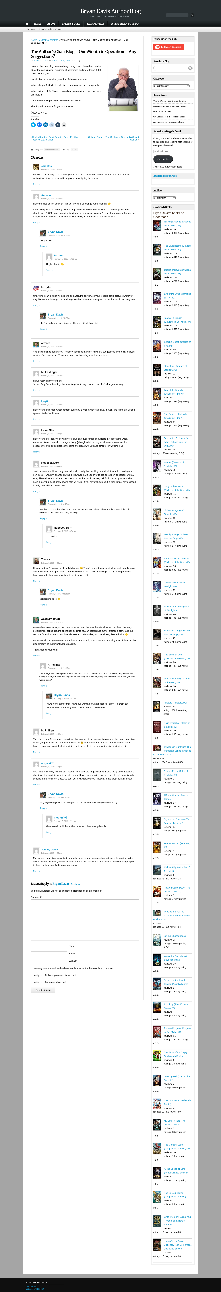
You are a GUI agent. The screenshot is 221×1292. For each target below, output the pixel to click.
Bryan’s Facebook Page (165, 176)
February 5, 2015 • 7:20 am (52, 170)
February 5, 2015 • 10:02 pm (53, 630)
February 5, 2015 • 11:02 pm (53, 743)
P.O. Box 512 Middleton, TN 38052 (35, 1277)
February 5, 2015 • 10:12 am (53, 199)
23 (77, 61)
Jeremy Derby (50, 859)
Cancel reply (75, 894)
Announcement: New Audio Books (170, 122)
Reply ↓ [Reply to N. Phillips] (43, 694)
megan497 (48, 772)
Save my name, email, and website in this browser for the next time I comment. (73, 978)
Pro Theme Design (74, 1289)
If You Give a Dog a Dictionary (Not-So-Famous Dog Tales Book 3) (178, 1234)
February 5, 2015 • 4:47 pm (59, 510)
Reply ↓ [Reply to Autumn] (37, 223)
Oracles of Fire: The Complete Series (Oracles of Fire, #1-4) (171, 909)
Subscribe (163, 159)
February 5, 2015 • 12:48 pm (53, 439)
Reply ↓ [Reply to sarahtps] (37, 184)
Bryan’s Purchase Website (52, 29)
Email (72, 963)
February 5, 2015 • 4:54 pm (65, 538)
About (51, 23)
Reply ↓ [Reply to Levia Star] (37, 457)
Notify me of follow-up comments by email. (55, 985)
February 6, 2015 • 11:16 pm (59, 676)
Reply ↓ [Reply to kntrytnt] (37, 310)
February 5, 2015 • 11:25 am (53, 381)
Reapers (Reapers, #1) (175, 698)
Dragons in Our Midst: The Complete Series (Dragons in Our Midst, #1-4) (172, 746)
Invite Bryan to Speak (125, 23)
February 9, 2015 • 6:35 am (52, 862)
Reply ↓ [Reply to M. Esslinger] (37, 395)
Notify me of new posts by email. (50, 992)
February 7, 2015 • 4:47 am (65, 707)
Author (74, 150)
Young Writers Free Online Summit (171, 101)
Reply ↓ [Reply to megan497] (37, 793)
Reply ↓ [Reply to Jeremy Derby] (37, 880)
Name (72, 956)
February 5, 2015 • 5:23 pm (52, 570)
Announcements (48, 40)
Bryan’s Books (71, 23)
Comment (36, 907)
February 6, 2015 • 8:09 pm (52, 776)
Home (37, 23)
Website (73, 970)
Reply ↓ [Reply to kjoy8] (37, 424)
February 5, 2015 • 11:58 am (53, 410)
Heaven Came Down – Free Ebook (171, 106)
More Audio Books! (163, 111)
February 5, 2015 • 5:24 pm (59, 601)
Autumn (46, 195)
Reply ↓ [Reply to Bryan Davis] (43, 247)
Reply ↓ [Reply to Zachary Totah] (37, 663)
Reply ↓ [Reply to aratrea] (37, 366)
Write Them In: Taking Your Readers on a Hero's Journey (177, 1211)
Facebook (31, 29)
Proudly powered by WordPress (37, 1289)
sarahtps (47, 166)
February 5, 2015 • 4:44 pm (52, 472)
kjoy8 (44, 406)
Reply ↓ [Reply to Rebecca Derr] (37, 497)
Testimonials (95, 23)
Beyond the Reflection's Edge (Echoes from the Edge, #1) (176, 440)
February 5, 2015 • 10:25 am (53, 352)
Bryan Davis (41, 61)
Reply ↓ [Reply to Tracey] (37, 588)
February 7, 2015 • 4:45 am (59, 807)
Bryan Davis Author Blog (110, 11)
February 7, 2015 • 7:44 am (65, 831)
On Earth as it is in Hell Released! (170, 117)
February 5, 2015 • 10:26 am (59, 236)
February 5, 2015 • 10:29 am (65, 260)
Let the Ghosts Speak (175, 929)
